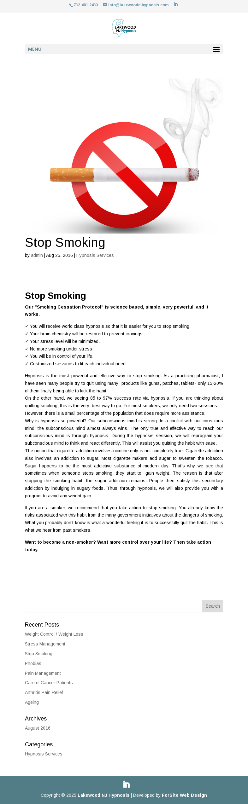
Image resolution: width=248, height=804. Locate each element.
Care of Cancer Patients (49, 682)
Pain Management (43, 673)
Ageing (32, 702)
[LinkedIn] (175, 4)
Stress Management (45, 643)
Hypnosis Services (95, 255)
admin (37, 255)
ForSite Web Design (184, 795)
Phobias (33, 663)
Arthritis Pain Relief (44, 692)
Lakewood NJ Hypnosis (104, 795)
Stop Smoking (38, 653)
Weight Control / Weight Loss (54, 634)
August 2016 (37, 728)
